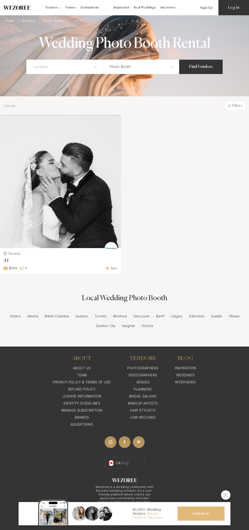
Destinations (90, 7)
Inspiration (122, 7)
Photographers (142, 368)
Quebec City (105, 326)
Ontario (15, 316)
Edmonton (197, 316)
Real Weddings (145, 7)
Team (82, 375)
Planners (143, 389)
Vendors (29, 21)
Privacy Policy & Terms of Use (82, 382)
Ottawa (234, 316)
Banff (160, 316)
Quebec (81, 316)
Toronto (12, 253)
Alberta (32, 316)
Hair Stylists (142, 410)
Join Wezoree (143, 417)
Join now (200, 513)
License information (82, 396)
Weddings (185, 375)
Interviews (168, 7)
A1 (6, 260)
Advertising (82, 424)
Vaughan (128, 326)
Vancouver (141, 316)
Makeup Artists (143, 403)
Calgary (177, 316)
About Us (82, 368)
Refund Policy (82, 389)
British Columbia (57, 316)
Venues (70, 7)
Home (10, 21)
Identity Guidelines (81, 403)
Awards (82, 417)
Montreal (120, 316)
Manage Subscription (82, 410)
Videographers (142, 375)
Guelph (216, 316)
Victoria (147, 326)
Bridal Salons (142, 396)
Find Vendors (201, 67)
